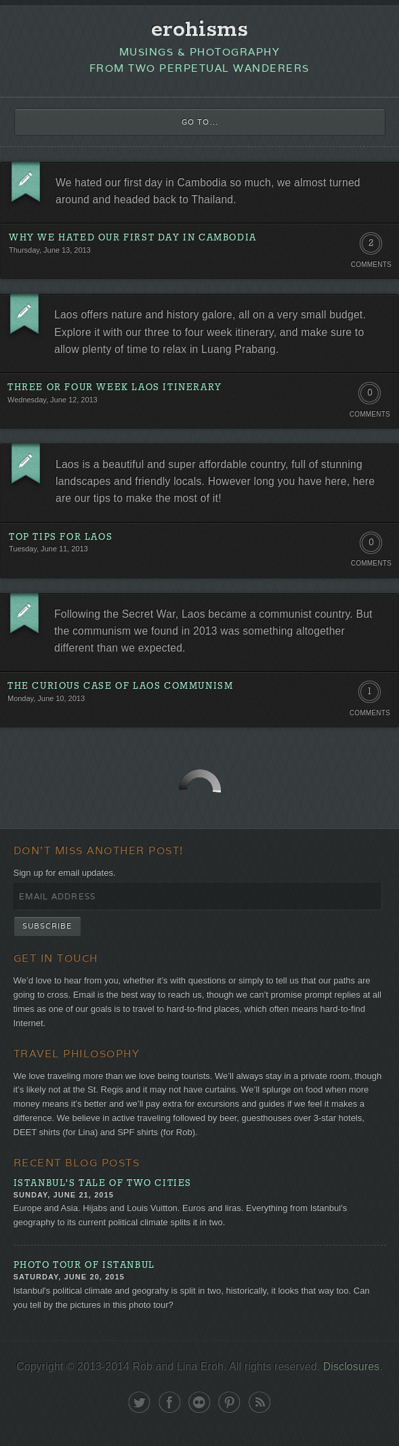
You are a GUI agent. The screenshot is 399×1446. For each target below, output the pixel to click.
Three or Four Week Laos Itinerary (114, 388)
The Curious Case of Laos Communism (120, 686)
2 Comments (371, 246)
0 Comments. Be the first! (369, 396)
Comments (371, 264)
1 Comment (369, 695)
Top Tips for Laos (60, 537)
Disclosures (351, 1366)
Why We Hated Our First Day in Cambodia (133, 238)
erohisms (199, 30)
